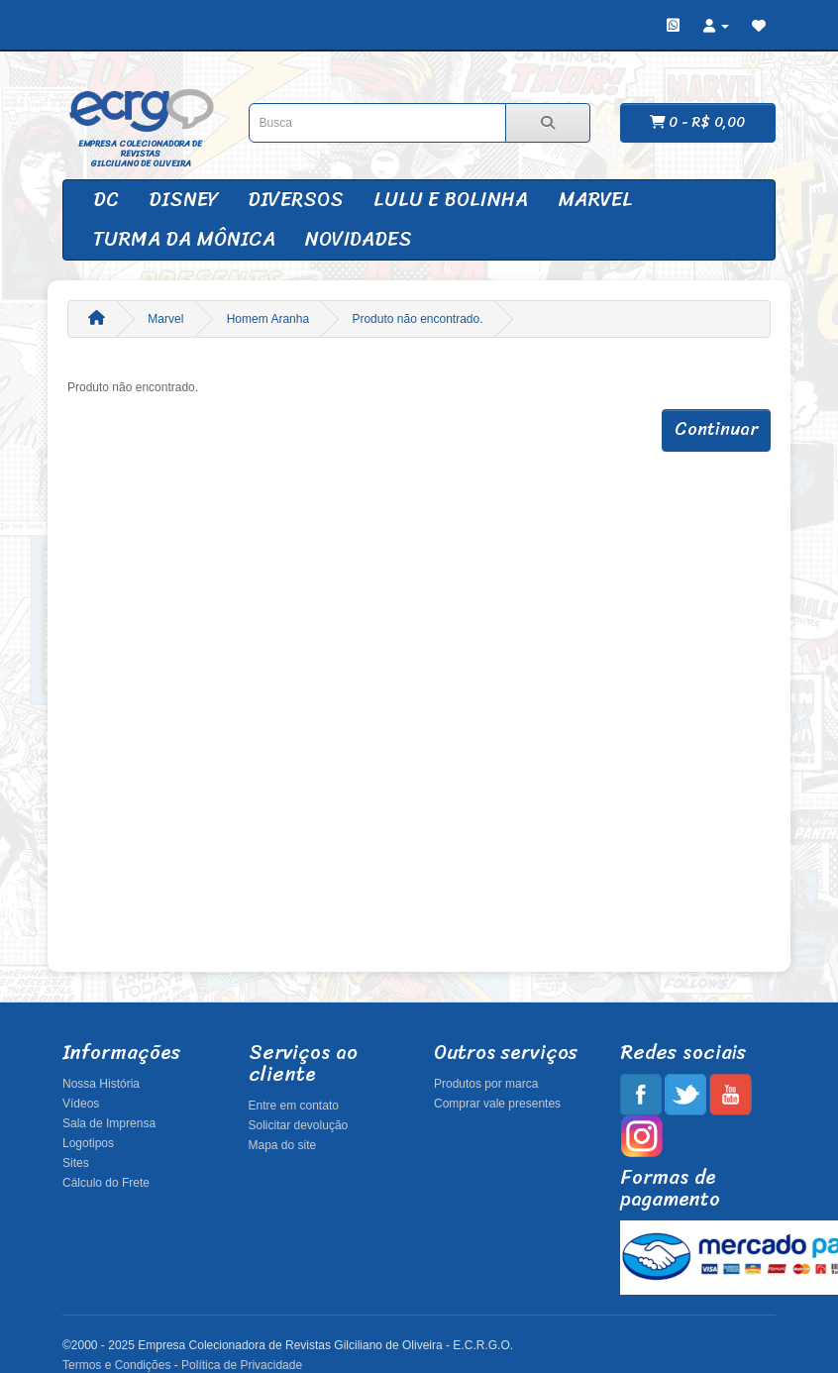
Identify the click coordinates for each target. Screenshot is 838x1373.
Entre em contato (294, 1105)
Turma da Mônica (184, 239)
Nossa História (101, 1084)
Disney (183, 199)
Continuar (716, 429)
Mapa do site (283, 1145)
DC (106, 199)
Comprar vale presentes (497, 1103)
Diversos (296, 199)
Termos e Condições (116, 1365)
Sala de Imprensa (109, 1123)
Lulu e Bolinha (450, 199)
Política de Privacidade (241, 1365)
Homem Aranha (268, 319)
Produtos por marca (486, 1084)
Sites (75, 1163)
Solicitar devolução (299, 1125)
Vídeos (80, 1103)
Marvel (595, 199)
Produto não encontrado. (417, 319)
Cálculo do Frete (106, 1183)
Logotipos (88, 1143)
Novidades (358, 239)
